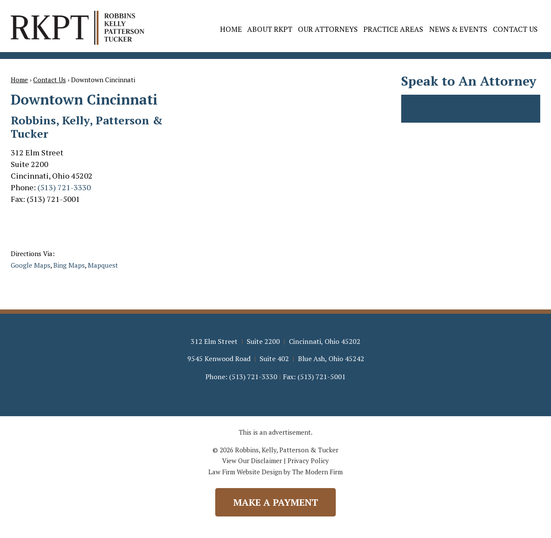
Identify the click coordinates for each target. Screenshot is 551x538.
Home (231, 29)
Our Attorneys (328, 29)
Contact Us (515, 29)
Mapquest (103, 265)
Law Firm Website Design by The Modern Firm (275, 471)
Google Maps (30, 265)
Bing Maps (69, 265)
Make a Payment (275, 502)
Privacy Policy (308, 460)
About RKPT (269, 29)
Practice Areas (393, 29)
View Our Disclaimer (252, 460)
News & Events (458, 29)
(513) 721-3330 (64, 187)
